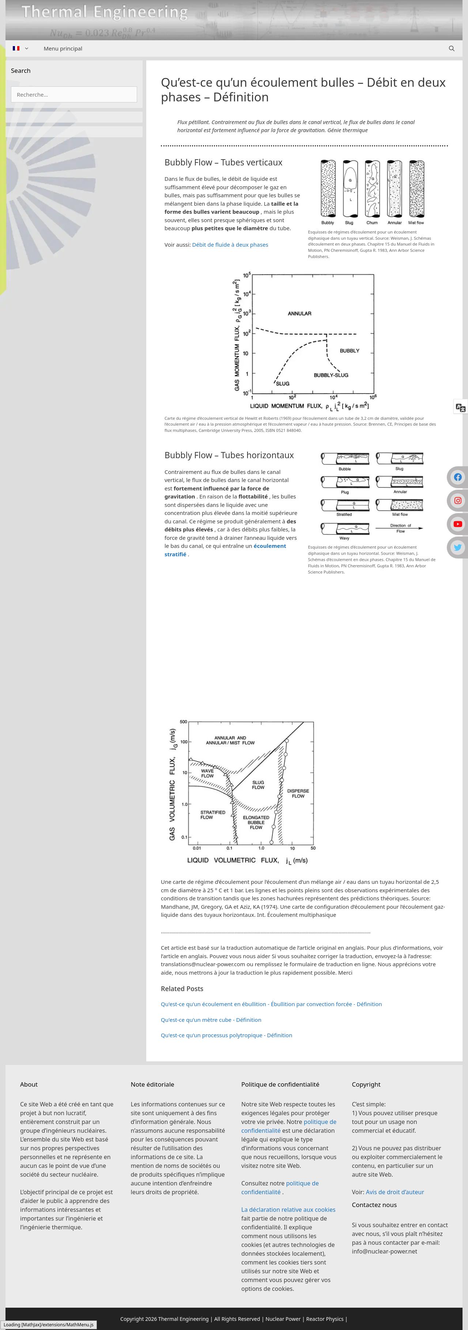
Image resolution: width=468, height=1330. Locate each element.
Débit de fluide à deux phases (230, 244)
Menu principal (63, 48)
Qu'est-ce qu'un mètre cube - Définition (211, 1019)
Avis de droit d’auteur (395, 1192)
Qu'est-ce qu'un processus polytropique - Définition (226, 1035)
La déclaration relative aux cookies (288, 1210)
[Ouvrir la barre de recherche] (452, 48)
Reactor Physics (324, 1318)
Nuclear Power (283, 1318)
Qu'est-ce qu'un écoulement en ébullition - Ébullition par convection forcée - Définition (271, 1004)
